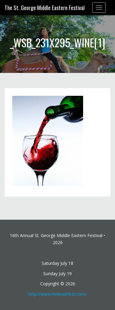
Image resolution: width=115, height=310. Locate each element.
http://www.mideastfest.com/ (57, 294)
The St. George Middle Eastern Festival (45, 8)
